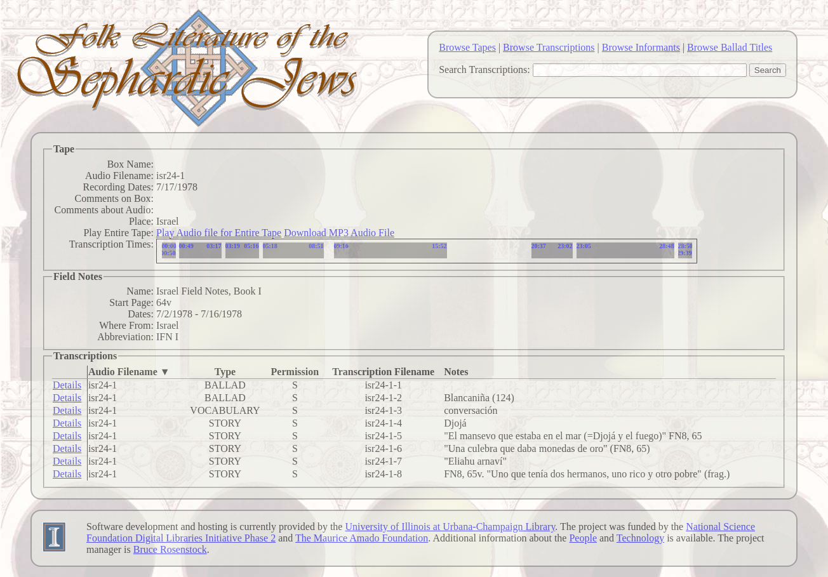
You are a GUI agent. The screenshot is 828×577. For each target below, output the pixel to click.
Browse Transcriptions (548, 47)
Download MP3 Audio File (339, 232)
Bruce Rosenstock (170, 549)
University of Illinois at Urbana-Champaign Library (450, 526)
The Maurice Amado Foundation (361, 538)
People (583, 538)
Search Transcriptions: (484, 69)
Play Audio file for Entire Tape (218, 232)
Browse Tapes (467, 47)
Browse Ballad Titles (729, 47)
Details (67, 385)
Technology (640, 538)
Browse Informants (641, 47)
